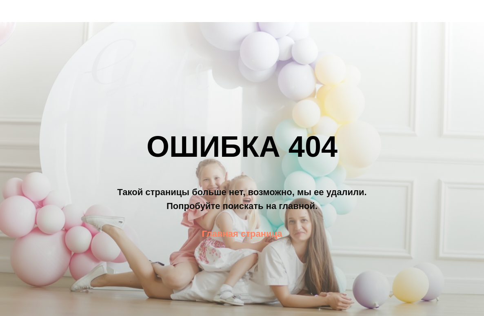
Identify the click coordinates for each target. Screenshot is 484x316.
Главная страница (242, 234)
